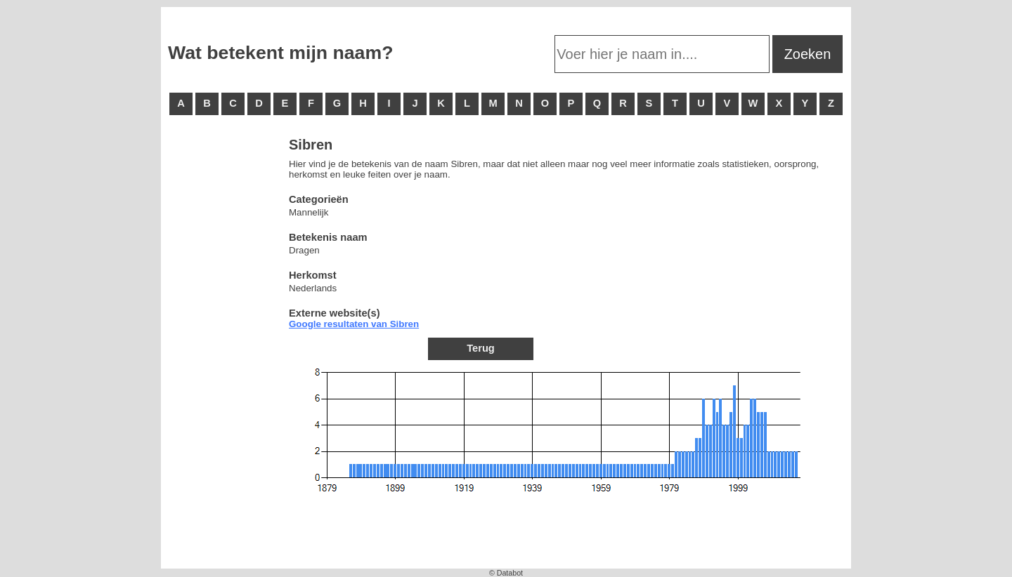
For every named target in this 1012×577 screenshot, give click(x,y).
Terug (481, 348)
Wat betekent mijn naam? (280, 52)
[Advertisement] (224, 351)
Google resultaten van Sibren (354, 324)
